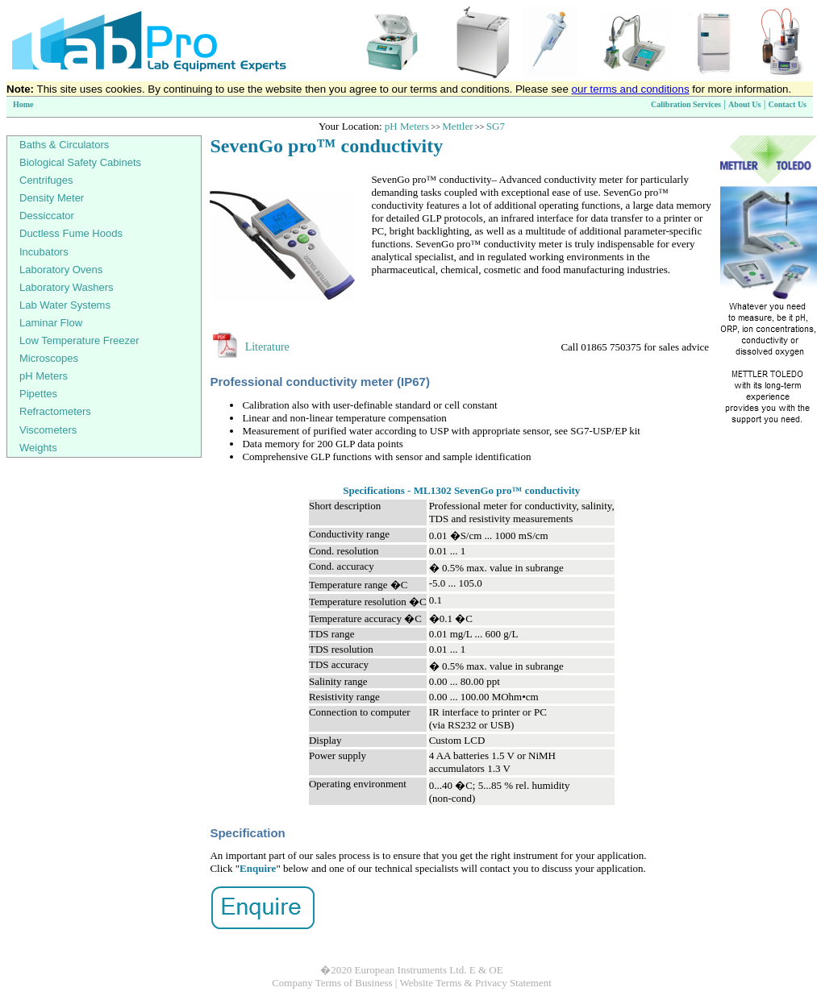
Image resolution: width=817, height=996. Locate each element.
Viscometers (48, 430)
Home (23, 104)
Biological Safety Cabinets (80, 162)
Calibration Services (686, 104)
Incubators (44, 252)
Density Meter (51, 198)
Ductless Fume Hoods (71, 233)
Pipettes (38, 394)
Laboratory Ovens (60, 270)
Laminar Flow (50, 323)
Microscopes (48, 358)
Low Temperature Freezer (79, 340)
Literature (267, 347)
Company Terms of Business (332, 983)
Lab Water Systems (64, 305)
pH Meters (407, 126)
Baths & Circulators (64, 145)
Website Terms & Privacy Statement (475, 983)
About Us (744, 104)
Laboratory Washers (66, 287)
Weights (38, 448)
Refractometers (55, 411)
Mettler (457, 126)
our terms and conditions (631, 89)
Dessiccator (46, 216)
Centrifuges (46, 180)
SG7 (495, 126)
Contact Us (788, 104)
